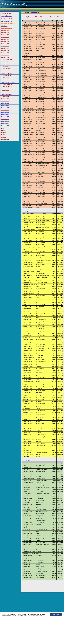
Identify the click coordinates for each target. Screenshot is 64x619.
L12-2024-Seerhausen (7, 84)
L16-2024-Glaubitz (6, 96)
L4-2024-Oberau (5, 66)
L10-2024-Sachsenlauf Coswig (8, 79)
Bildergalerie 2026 (5, 139)
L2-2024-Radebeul (6, 61)
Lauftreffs (3, 132)
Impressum (3, 137)
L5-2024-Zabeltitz (6, 68)
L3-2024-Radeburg (6, 64)
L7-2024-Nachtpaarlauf (7, 73)
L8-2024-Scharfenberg (7, 75)
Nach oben (24, 590)
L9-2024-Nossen (5, 77)
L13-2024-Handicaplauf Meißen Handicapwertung (9, 89)
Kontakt (3, 130)
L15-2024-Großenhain (7, 94)
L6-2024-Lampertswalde (7, 70)
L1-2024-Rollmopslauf (7, 59)
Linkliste (3, 134)
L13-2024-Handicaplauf (7, 86)
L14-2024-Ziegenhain (6, 92)
